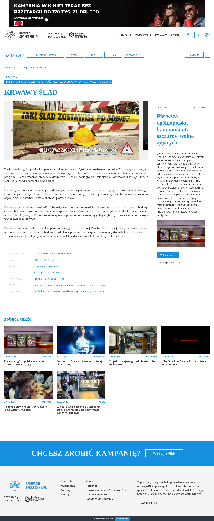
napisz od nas (149, 502)
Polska (31, 81)
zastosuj (194, 54)
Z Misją (175, 35)
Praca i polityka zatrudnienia (92, 81)
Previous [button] (13, 131)
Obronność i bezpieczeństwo (55, 81)
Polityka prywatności (99, 494)
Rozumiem (122, 518)
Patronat (91, 485)
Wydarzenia (143, 35)
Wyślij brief (164, 453)
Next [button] (139, 131)
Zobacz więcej (167, 255)
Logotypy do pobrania (99, 499)
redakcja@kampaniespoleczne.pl (157, 486)
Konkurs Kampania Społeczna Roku (107, 490)
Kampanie (125, 35)
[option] (76, 130)
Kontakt (91, 481)
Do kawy (161, 35)
